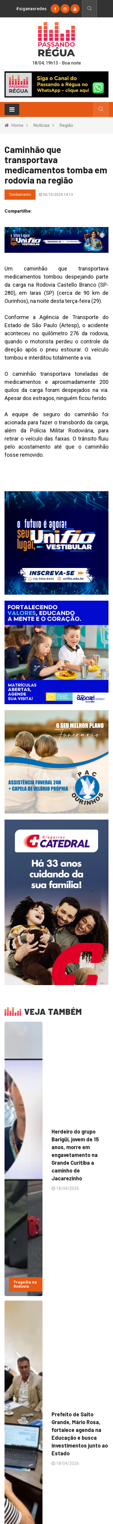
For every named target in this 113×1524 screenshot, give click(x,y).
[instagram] (65, 9)
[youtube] (75, 9)
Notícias (41, 125)
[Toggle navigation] (12, 109)
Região (66, 125)
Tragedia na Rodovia (25, 1284)
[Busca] (89, 9)
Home (17, 125)
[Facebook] (55, 9)
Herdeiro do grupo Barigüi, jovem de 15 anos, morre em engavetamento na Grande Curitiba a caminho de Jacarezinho (75, 1155)
